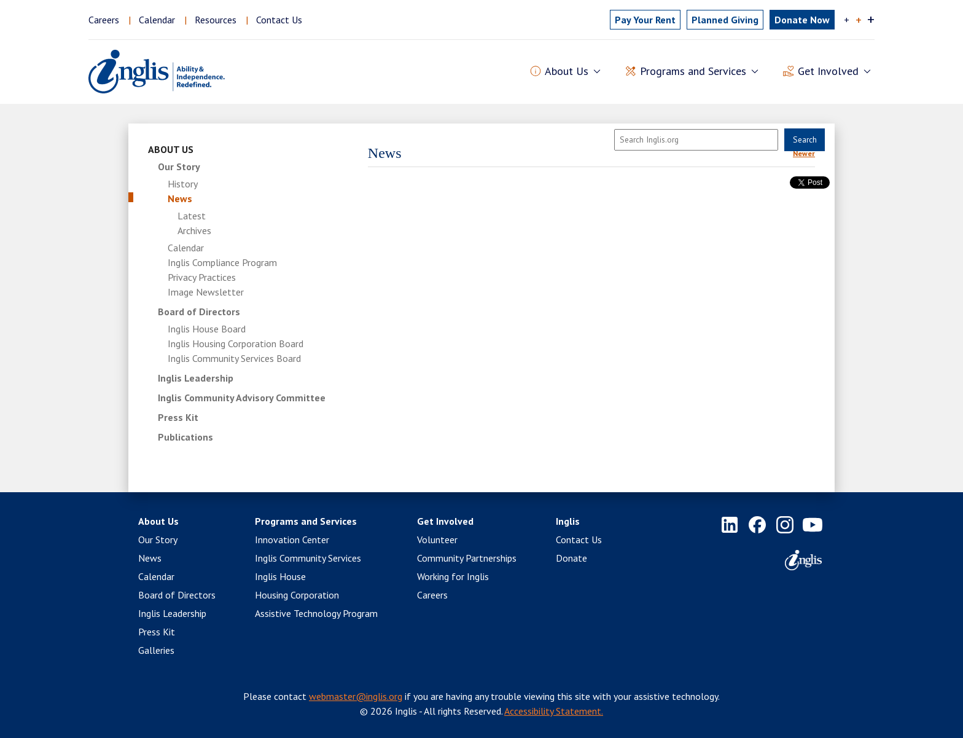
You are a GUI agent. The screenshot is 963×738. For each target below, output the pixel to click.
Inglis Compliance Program (222, 262)
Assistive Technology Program (316, 613)
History (183, 184)
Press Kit (178, 417)
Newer (804, 153)
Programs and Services (306, 521)
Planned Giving (725, 20)
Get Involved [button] (828, 71)
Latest (191, 216)
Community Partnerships (467, 558)
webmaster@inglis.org (355, 696)
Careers (103, 20)
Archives (194, 230)
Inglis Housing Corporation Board (235, 343)
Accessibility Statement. (553, 711)
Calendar (157, 20)
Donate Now (802, 20)
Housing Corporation (297, 595)
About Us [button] (566, 71)
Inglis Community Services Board (234, 358)
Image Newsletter (206, 292)
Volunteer (437, 539)
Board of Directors (199, 311)
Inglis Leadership (195, 378)
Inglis (568, 521)
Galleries (156, 650)
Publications (185, 437)
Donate (571, 558)
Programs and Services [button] (693, 71)
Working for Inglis (453, 576)
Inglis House (280, 576)
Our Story (179, 166)
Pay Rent (645, 20)
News (180, 198)
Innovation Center (292, 539)
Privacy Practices (202, 277)
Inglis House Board (207, 329)
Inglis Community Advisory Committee (242, 397)
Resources (215, 20)
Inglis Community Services (308, 558)
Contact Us (279, 20)
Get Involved (445, 521)
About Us (170, 149)
